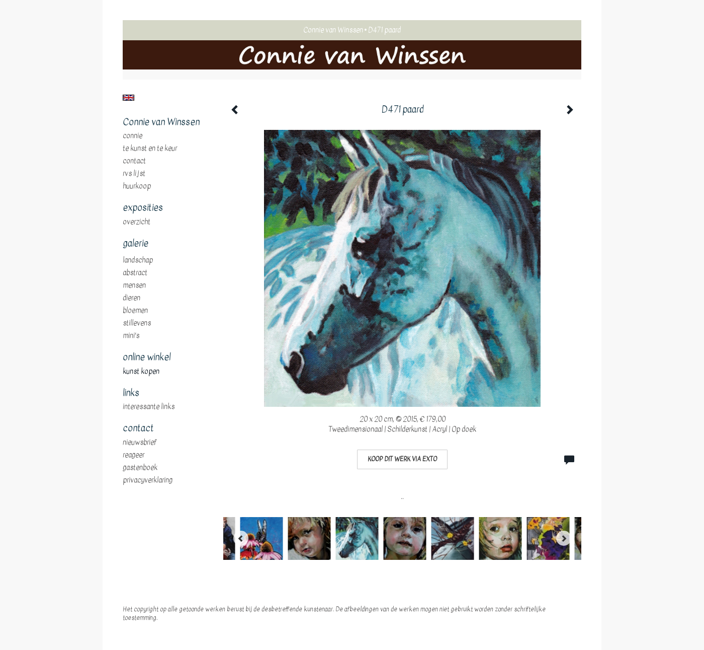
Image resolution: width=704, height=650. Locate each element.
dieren (131, 298)
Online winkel (146, 357)
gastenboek (140, 468)
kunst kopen (141, 372)
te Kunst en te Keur (150, 148)
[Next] (563, 538)
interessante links (148, 407)
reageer (133, 455)
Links (131, 393)
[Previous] (240, 538)
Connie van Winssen (333, 30)
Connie (132, 136)
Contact (134, 161)
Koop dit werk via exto (402, 459)
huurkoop (137, 186)
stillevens (137, 323)
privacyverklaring (147, 480)
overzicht (136, 222)
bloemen (135, 311)
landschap (138, 260)
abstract (135, 273)
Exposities (143, 207)
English (128, 98)
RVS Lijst (134, 174)
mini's (131, 336)
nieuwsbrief (140, 443)
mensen (134, 285)
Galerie (135, 243)
